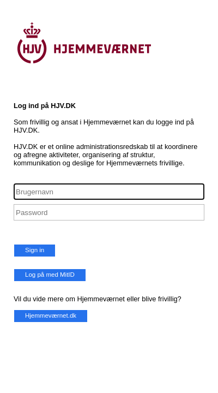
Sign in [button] (34, 250)
